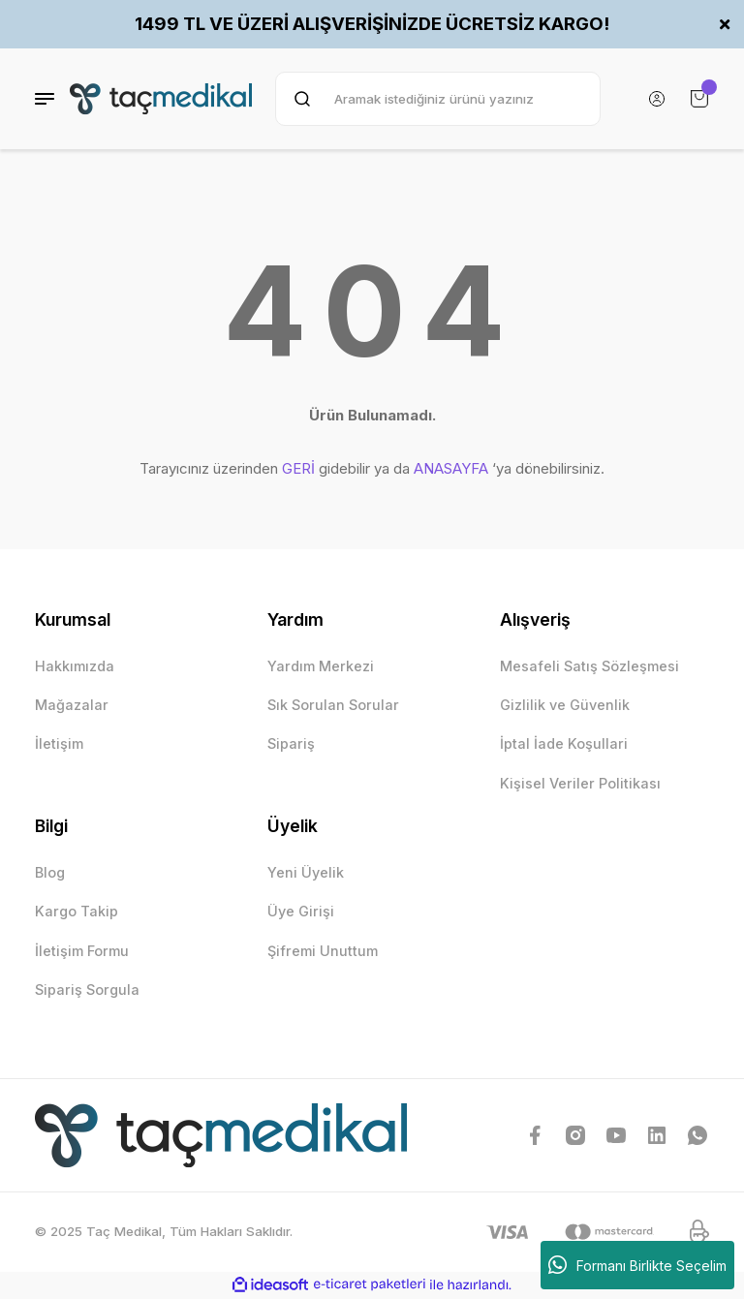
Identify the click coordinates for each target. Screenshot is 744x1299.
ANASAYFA (451, 468)
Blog (50, 872)
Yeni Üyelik (305, 872)
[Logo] (161, 98)
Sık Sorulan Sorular (333, 704)
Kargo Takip (76, 911)
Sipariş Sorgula (87, 989)
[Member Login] (656, 98)
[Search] (438, 99)
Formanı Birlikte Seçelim (637, 1265)
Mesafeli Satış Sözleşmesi (589, 666)
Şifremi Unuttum (322, 951)
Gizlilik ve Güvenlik (565, 704)
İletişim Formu (82, 951)
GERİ (298, 468)
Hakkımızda (74, 666)
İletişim (59, 743)
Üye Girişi (300, 911)
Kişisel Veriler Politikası (580, 783)
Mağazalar (71, 704)
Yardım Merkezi (320, 666)
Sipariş (291, 743)
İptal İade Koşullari (564, 743)
